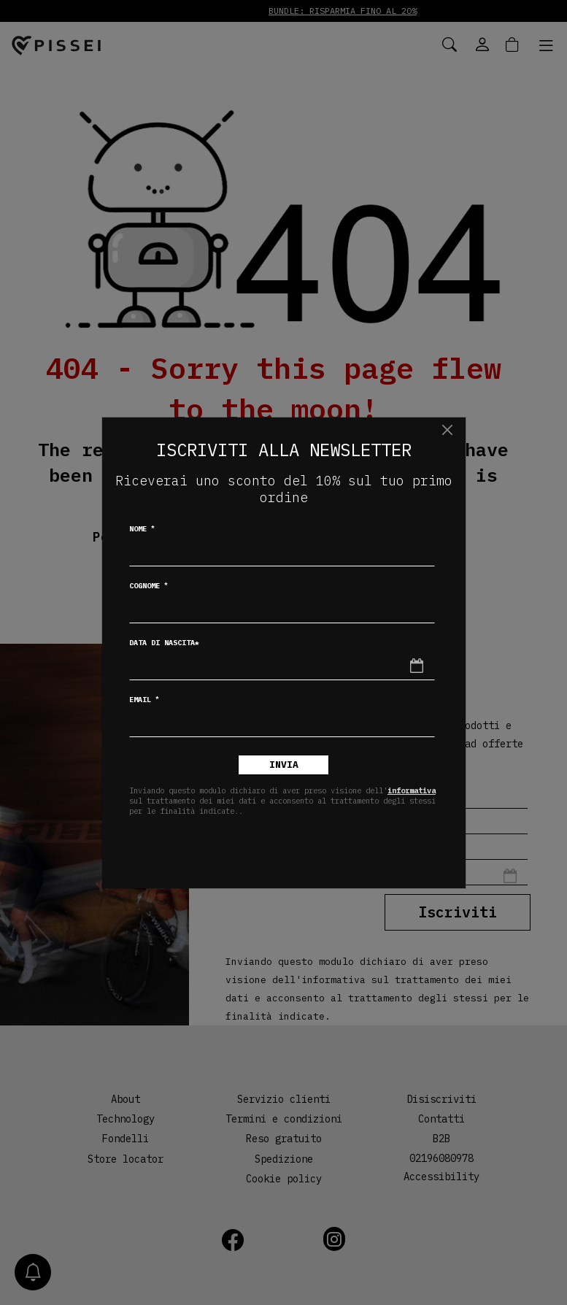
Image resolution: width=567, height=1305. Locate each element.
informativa (411, 790)
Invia (283, 764)
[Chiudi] (447, 430)
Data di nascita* (164, 642)
